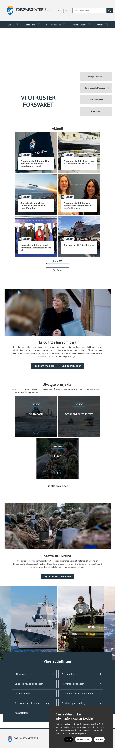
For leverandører (53, 24)
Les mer (66, 739)
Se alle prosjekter (58, 486)
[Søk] (110, 10)
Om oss (11, 24)
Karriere (100, 24)
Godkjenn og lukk (81, 739)
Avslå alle (98, 739)
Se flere (57, 270)
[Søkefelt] (89, 10)
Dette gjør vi (30, 24)
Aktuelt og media (78, 24)
